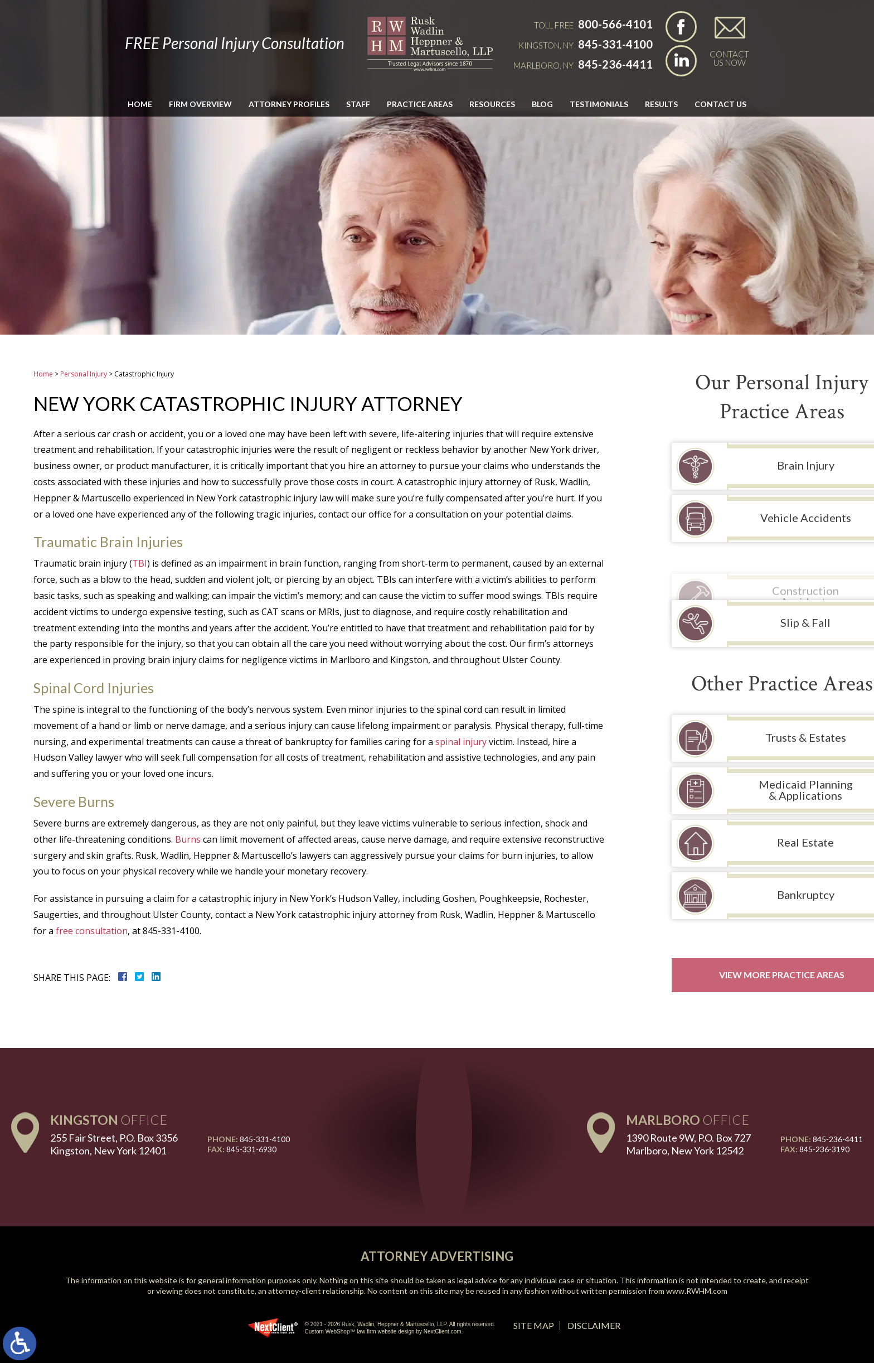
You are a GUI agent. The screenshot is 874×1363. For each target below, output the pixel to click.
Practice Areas (420, 104)
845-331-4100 (615, 44)
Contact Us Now (729, 58)
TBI (139, 563)
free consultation (92, 931)
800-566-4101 (615, 24)
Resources (492, 104)
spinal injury (461, 742)
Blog (542, 104)
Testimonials (599, 104)
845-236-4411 (615, 64)
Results (661, 104)
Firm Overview (200, 104)
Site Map (533, 1325)
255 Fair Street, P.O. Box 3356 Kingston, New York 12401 (114, 1144)
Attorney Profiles (289, 104)
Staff (358, 104)
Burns (188, 839)
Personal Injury (83, 374)
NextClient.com (443, 1331)
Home (140, 104)
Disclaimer (593, 1325)
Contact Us (720, 104)
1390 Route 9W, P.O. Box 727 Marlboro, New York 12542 (688, 1144)
